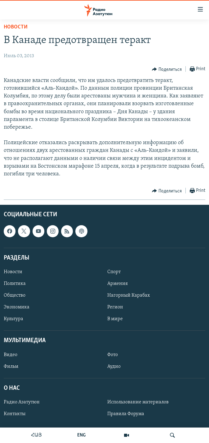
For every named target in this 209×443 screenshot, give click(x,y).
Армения (117, 283)
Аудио (114, 366)
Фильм (11, 366)
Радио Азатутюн (22, 402)
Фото (112, 354)
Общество (14, 295)
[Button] (167, 69)
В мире (115, 318)
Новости (16, 27)
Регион (115, 307)
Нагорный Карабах (128, 295)
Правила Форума (125, 413)
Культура (13, 318)
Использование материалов (138, 402)
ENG (81, 435)
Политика (15, 283)
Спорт (114, 271)
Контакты (14, 413)
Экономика (16, 307)
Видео (10, 354)
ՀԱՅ (36, 435)
